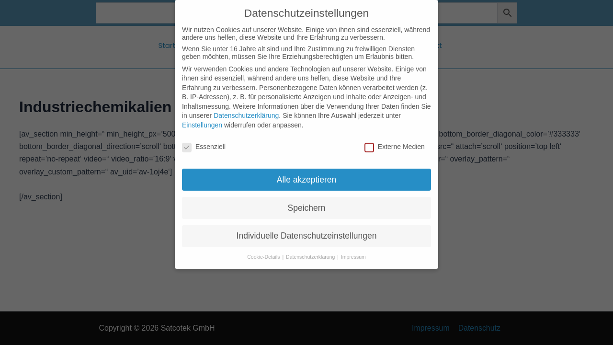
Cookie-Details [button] (264, 248)
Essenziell (204, 137)
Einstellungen (202, 116)
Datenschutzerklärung (246, 106)
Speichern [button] (307, 198)
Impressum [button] (353, 248)
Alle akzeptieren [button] (307, 170)
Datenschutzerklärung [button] (311, 248)
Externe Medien (394, 137)
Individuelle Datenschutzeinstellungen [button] (307, 226)
